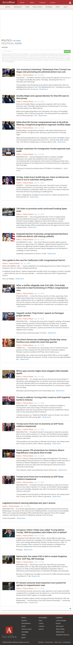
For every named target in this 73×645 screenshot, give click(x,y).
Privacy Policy (49, 642)
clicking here (11, 61)
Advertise (41, 642)
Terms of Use (58, 642)
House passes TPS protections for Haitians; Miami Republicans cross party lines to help (40, 451)
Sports (65, 7)
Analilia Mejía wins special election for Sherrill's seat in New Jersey (42, 97)
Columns (41, 626)
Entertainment (18, 7)
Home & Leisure (37, 7)
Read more (43, 89)
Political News (28, 75)
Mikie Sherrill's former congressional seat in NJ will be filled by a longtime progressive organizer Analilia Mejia (43, 123)
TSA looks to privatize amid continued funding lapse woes (41, 209)
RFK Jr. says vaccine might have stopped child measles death (42, 372)
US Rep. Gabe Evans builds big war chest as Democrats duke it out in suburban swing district (42, 178)
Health (27, 7)
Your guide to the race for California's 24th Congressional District (33, 260)
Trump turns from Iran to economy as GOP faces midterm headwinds (39, 425)
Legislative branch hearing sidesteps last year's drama (28, 502)
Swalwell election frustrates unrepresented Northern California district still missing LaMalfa (42, 235)
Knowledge (49, 7)
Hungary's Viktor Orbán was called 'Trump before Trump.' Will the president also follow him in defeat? (41, 531)
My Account (59, 626)
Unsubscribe (66, 642)
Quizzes (41, 629)
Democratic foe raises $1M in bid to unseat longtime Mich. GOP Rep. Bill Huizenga (41, 557)
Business (8, 7)
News (40, 620)
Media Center (60, 632)
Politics (58, 7)
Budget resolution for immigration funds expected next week (43, 149)
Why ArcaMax (60, 629)
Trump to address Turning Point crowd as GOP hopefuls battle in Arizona (43, 398)
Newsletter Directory (62, 635)
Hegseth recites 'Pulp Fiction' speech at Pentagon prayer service (40, 314)
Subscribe (67, 51)
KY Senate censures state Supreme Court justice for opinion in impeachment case (41, 584)
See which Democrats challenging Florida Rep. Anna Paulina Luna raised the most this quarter (41, 340)
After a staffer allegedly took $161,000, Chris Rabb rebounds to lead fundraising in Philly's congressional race (42, 288)
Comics (41, 623)
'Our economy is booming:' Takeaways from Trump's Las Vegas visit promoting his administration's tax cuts (43, 70)
